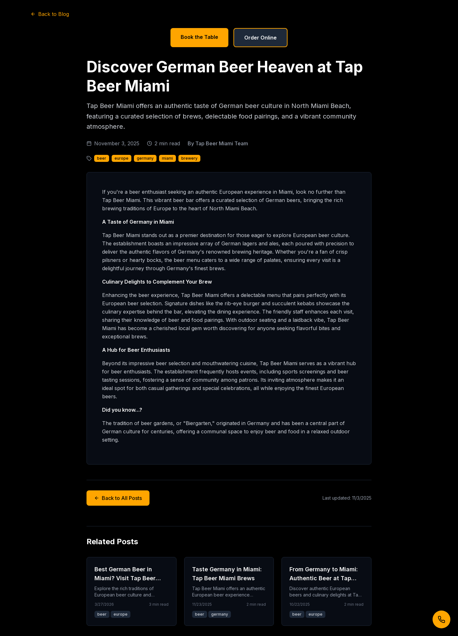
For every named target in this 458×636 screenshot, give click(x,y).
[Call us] (441, 619)
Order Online (260, 37)
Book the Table (199, 37)
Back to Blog (50, 14)
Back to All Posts (118, 498)
